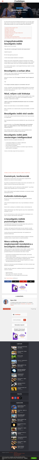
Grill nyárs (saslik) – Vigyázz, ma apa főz (21, 352)
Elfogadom (33, 458)
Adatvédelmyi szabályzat (17, 455)
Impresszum (15, 453)
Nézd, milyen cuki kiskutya (9, 30)
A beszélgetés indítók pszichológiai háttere (12, 36)
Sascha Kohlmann (9, 278)
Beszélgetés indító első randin (10, 31)
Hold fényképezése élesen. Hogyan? (22, 425)
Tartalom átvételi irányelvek (18, 454)
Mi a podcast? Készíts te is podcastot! (22, 434)
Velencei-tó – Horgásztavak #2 (22, 361)
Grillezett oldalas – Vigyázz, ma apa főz (22, 429)
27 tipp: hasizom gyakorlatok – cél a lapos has (22, 438)
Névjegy (23, 454)
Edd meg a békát (20, 356)
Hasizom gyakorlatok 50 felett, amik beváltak (22, 347)
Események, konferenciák (9, 34)
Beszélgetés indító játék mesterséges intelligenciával (14, 32)
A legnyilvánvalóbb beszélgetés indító (11, 27)
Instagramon (29, 303)
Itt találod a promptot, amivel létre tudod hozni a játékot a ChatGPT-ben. (17, 172)
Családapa (19, 1)
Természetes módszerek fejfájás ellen (22, 384)
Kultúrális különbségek (9, 35)
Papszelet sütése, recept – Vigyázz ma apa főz (22, 406)
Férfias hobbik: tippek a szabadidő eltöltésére (21, 416)
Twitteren (12, 305)
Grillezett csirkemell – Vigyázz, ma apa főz (21, 448)
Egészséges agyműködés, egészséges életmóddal (22, 370)
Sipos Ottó (17, 12)
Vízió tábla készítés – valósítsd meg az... (21, 375)
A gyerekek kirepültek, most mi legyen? (22, 388)
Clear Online (11, 453)
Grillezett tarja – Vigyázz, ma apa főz (22, 411)
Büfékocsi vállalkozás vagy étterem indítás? (22, 366)
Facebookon (23, 303)
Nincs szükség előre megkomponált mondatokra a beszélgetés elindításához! (18, 37)
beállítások (25, 458)
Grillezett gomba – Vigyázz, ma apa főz (22, 379)
